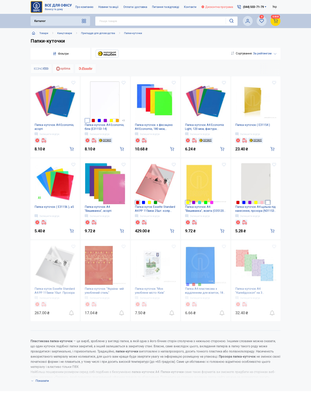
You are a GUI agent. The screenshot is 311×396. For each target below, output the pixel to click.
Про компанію (84, 7)
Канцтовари (64, 33)
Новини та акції (108, 7)
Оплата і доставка (135, 7)
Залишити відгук (47, 134)
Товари (43, 33)
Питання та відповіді (165, 7)
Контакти (190, 7)
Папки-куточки (133, 33)
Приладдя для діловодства (98, 33)
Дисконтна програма (217, 7)
